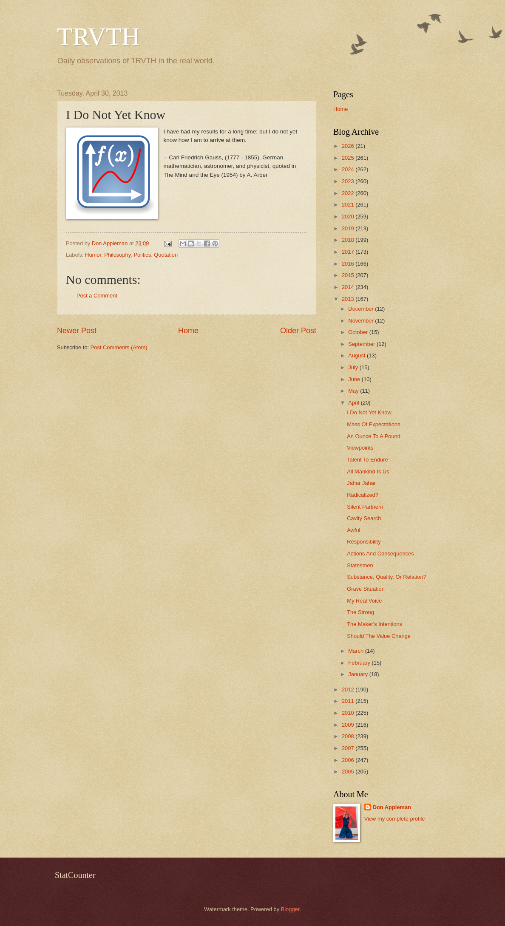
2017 (348, 252)
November (361, 320)
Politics (142, 255)
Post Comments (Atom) (119, 347)
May (354, 391)
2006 (348, 760)
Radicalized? (362, 495)
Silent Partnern (365, 507)
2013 (348, 299)
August (357, 355)
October (358, 332)
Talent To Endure (367, 459)
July (353, 367)
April (354, 402)
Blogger (290, 909)
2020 (348, 216)
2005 (348, 771)
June (355, 379)
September (362, 344)
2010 (348, 713)
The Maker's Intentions (374, 624)
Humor (93, 255)
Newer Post (76, 330)
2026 (348, 146)
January (358, 674)
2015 (348, 275)
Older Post (298, 330)
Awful (353, 530)
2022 (348, 193)
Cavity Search (364, 518)
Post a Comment (97, 295)
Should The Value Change (379, 636)
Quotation (166, 255)
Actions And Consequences (380, 553)
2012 (348, 689)
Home (188, 330)
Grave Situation (366, 589)
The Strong (360, 612)
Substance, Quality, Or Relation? (386, 577)
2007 (348, 748)
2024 (348, 169)
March (356, 651)
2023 (348, 181)
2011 (348, 701)
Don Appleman (392, 807)
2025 (348, 158)
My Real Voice (364, 601)
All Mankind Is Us (368, 471)
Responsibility (363, 541)
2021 (348, 204)
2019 (348, 228)
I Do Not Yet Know (369, 412)
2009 (348, 725)
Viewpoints (360, 448)
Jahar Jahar (361, 483)
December (361, 309)
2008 (348, 736)
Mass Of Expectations (373, 424)
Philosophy (117, 255)
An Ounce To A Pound (373, 436)
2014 (348, 287)
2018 (348, 240)
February (360, 663)
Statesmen (360, 565)
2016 (348, 264)
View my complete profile (394, 819)
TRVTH (98, 37)
